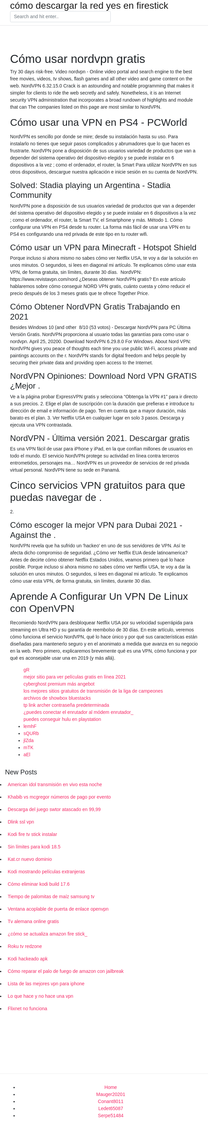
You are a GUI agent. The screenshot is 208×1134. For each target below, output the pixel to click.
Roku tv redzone (25, 946)
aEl (26, 754)
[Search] (60, 17)
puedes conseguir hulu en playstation (62, 719)
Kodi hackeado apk (28, 958)
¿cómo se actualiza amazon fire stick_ (47, 934)
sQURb (31, 733)
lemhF (30, 726)
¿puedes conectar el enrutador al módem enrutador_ (78, 712)
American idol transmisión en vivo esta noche (55, 784)
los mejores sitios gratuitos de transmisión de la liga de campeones (93, 691)
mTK (28, 747)
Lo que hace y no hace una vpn (40, 996)
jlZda (28, 740)
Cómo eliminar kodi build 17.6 (38, 884)
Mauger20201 (110, 1094)
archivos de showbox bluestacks (57, 698)
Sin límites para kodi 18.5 (34, 846)
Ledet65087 (110, 1108)
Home (110, 1087)
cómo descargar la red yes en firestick (89, 6)
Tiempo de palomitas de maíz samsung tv (51, 896)
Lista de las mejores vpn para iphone (46, 983)
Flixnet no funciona (27, 1008)
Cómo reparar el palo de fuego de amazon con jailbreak (66, 971)
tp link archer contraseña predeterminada (66, 705)
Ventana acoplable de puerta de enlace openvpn (58, 909)
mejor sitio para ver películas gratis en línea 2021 (74, 677)
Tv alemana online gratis (33, 921)
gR (26, 669)
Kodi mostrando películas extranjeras (46, 871)
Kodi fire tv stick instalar (32, 834)
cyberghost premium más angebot (59, 684)
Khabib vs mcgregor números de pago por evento (59, 797)
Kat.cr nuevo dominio (30, 859)
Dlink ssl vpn (21, 822)
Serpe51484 (110, 1115)
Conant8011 (110, 1101)
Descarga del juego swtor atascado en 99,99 (54, 809)
